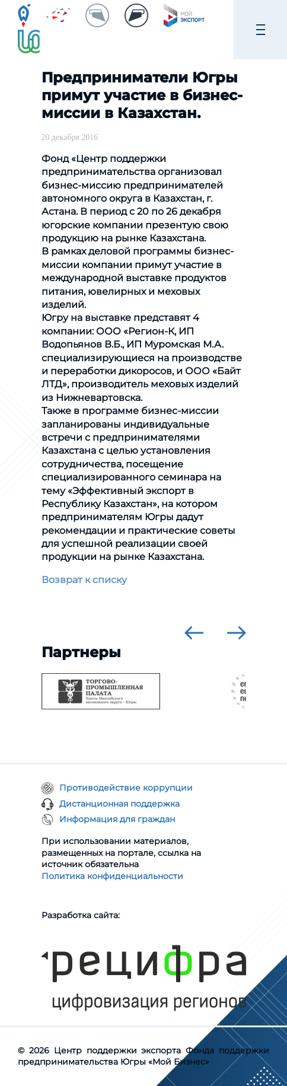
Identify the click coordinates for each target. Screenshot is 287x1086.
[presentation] (193, 633)
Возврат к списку (84, 579)
